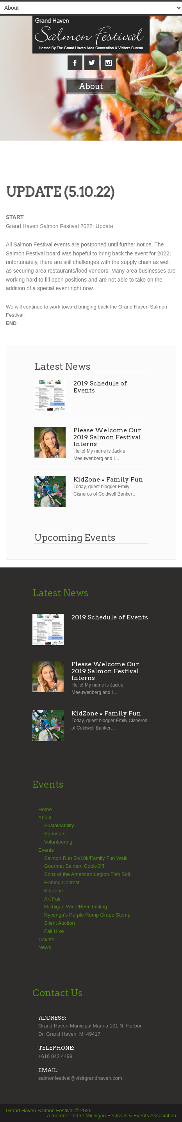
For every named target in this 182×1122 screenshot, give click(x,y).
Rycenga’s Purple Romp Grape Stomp (87, 915)
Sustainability (59, 825)
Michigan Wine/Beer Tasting (75, 907)
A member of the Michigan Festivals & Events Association (111, 1115)
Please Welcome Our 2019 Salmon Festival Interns (107, 437)
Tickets (46, 939)
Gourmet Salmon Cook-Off (74, 866)
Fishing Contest (61, 882)
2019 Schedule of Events (100, 387)
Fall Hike (54, 931)
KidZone (53, 891)
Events (46, 850)
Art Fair (52, 899)
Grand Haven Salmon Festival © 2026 (48, 1110)
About (45, 818)
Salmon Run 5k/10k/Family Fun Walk (85, 858)
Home (45, 809)
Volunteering (58, 842)
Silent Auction (59, 923)
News (44, 947)
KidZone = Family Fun (108, 479)
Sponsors (55, 834)
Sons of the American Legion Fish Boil (87, 874)
